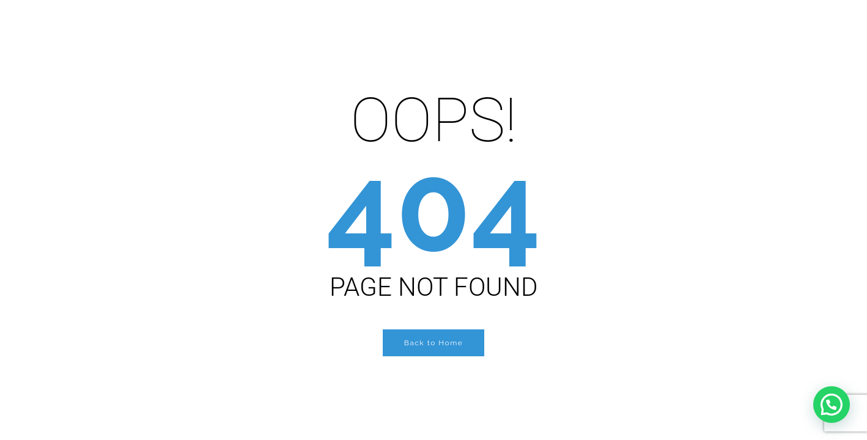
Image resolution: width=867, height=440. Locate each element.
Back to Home (433, 343)
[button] (831, 404)
